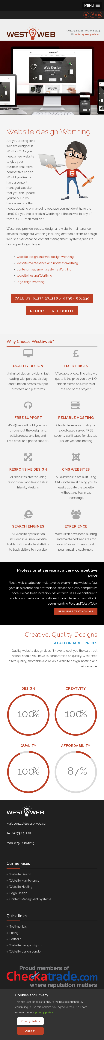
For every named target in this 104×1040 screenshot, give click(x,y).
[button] (92, 5)
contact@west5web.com (87, 34)
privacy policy (44, 1012)
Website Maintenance (24, 880)
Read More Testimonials (75, 611)
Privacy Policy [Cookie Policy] (30, 1021)
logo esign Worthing (31, 282)
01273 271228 (75, 30)
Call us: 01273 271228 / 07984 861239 (52, 298)
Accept (30, 1031)
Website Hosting (20, 886)
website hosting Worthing (34, 275)
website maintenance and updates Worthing (47, 263)
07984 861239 (93, 30)
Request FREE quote (52, 311)
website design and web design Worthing (45, 257)
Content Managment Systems (30, 899)
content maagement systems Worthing (44, 269)
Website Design (20, 874)
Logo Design (18, 893)
